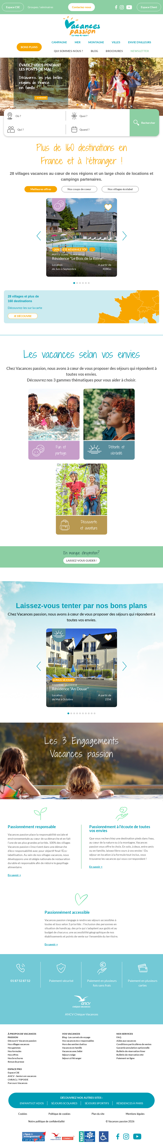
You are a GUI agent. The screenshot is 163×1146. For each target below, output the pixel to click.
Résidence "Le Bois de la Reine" (78, 258)
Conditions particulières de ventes (133, 1044)
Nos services (124, 1033)
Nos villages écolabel (120, 189)
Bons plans (29, 47)
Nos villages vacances (18, 1044)
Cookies (22, 1113)
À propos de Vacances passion (22, 1035)
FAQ (118, 1037)
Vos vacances (71, 1033)
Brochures (114, 51)
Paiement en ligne (125, 1058)
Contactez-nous (81, 7)
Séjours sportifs (97, 1103)
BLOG (94, 51)
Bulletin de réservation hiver (130, 1051)
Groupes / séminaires (40, 7)
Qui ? (20, 129)
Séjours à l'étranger (72, 1058)
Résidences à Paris (129, 1103)
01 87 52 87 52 (20, 980)
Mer (78, 42)
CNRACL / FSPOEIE (18, 1079)
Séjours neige (68, 1054)
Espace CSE (13, 7)
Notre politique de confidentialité (46, 1121)
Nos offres (13, 1054)
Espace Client (149, 7)
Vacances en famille (72, 1047)
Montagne (96, 42)
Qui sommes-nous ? (68, 51)
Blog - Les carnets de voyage (76, 1037)
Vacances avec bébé (72, 1051)
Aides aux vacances (126, 1040)
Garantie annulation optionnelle (132, 1047)
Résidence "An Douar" (70, 688)
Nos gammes (14, 1047)
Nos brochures (15, 1058)
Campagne (59, 42)
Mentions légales (135, 1113)
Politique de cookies (59, 1113)
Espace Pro (15, 1069)
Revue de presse (16, 1061)
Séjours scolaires (64, 1103)
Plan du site (98, 1113)
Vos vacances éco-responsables (78, 1040)
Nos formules (14, 1051)
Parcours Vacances (17, 1083)
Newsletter (140, 51)
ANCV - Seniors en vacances (22, 1076)
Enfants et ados (32, 1103)
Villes (116, 42)
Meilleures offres (40, 189)
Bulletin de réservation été (129, 1054)
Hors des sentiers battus (74, 1044)
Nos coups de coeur (79, 189)
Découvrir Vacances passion (22, 1040)
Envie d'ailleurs (139, 42)
